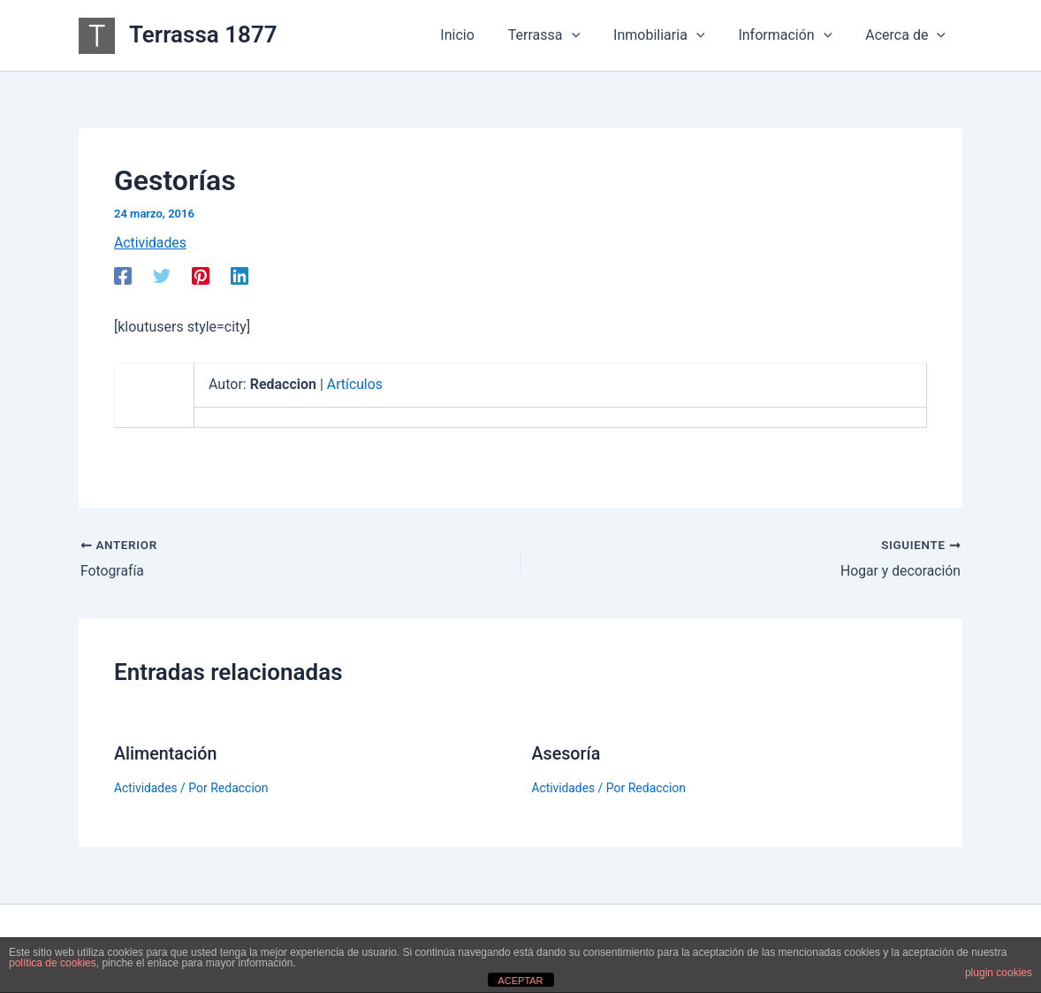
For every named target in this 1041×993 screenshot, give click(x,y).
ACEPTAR (520, 980)
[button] (590, 35)
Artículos (355, 384)
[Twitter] (162, 276)
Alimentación (166, 753)
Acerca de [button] (908, 35)
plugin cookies (998, 972)
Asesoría (567, 753)
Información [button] (793, 35)
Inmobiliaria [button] (672, 35)
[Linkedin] (239, 276)
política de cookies (52, 963)
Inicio (481, 35)
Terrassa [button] (562, 35)
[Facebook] (123, 276)
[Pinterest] (200, 276)
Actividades (150, 242)
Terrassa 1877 (203, 34)
